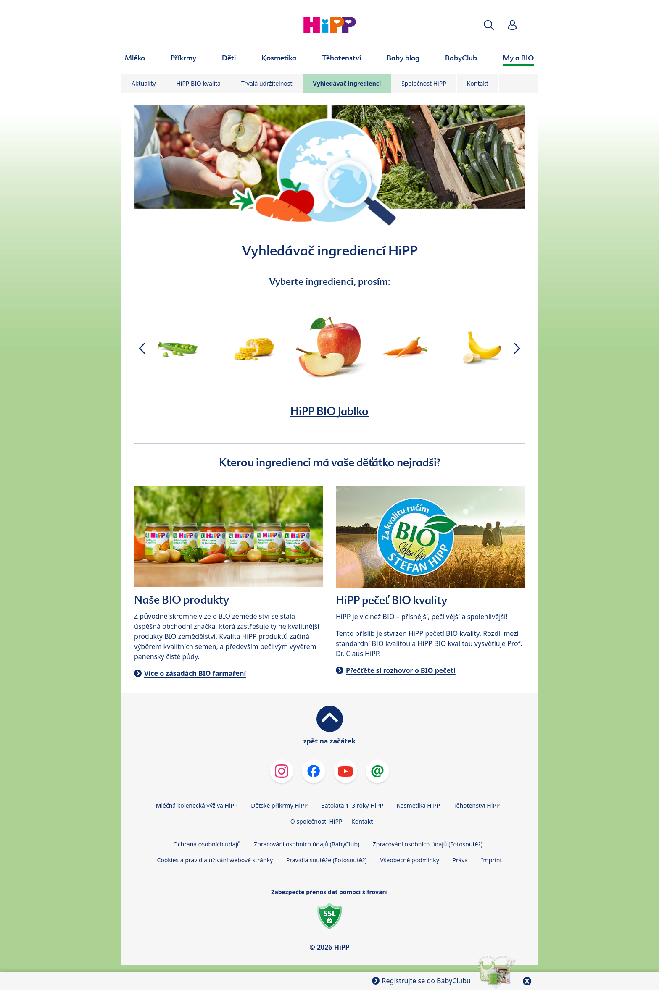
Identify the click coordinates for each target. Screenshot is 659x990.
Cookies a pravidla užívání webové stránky (215, 860)
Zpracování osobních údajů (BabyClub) (306, 844)
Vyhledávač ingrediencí (347, 83)
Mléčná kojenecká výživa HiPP (197, 805)
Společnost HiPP (423, 83)
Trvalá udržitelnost (267, 83)
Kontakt (477, 83)
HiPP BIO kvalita (198, 83)
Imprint (491, 860)
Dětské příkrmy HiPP (279, 805)
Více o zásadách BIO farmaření (195, 673)
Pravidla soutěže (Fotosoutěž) (326, 860)
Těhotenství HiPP (476, 805)
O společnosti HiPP (316, 821)
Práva (460, 860)
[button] (489, 25)
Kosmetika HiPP (418, 805)
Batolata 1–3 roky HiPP (352, 805)
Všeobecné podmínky (409, 860)
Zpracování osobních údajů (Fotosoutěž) (427, 844)
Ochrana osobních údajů (207, 844)
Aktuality (144, 83)
